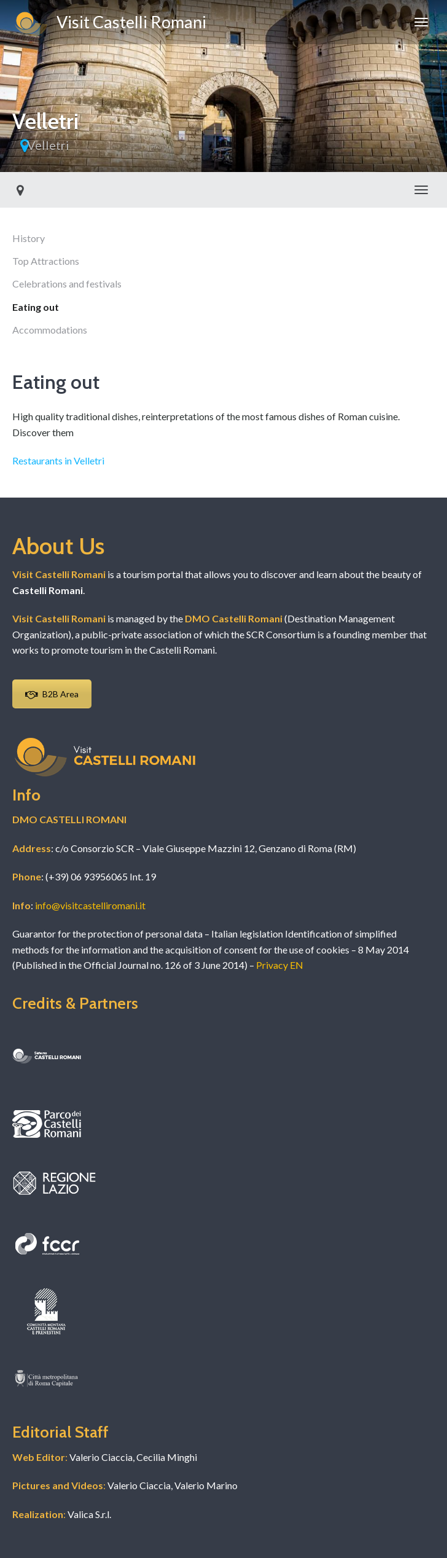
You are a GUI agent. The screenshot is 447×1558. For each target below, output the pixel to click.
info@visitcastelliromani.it (90, 905)
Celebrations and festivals (67, 283)
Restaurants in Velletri (58, 460)
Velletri (48, 145)
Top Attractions (45, 261)
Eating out (35, 307)
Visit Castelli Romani (109, 24)
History (28, 238)
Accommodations (49, 329)
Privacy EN (279, 965)
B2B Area (52, 694)
